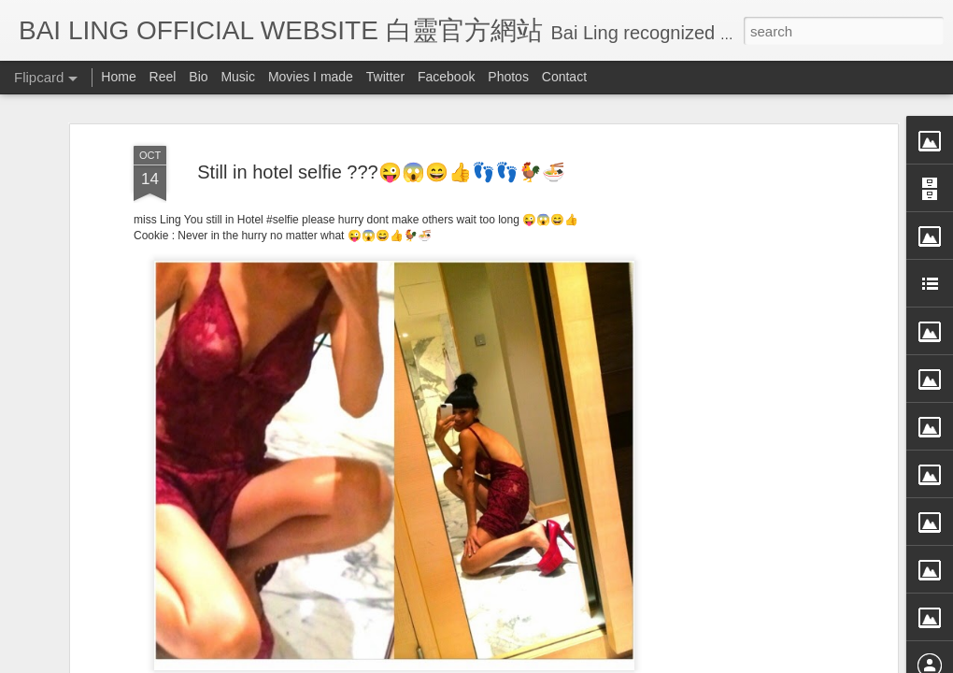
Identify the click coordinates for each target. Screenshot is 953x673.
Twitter (385, 76)
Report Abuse (647, 660)
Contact (564, 76)
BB (468, 558)
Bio (198, 76)
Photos (508, 76)
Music (237, 76)
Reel (163, 76)
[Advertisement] (731, 281)
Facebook (446, 76)
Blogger (592, 660)
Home (118, 76)
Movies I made (310, 76)
